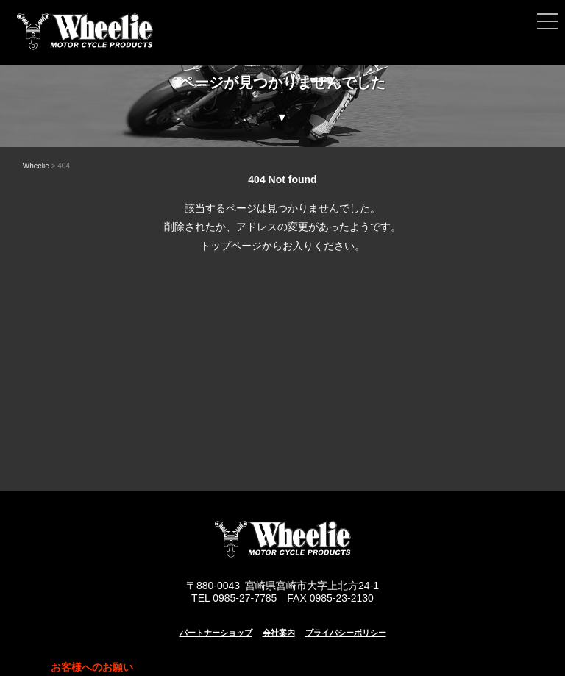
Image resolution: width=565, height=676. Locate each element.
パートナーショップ (216, 632)
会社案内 (279, 632)
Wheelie (36, 166)
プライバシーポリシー (345, 632)
